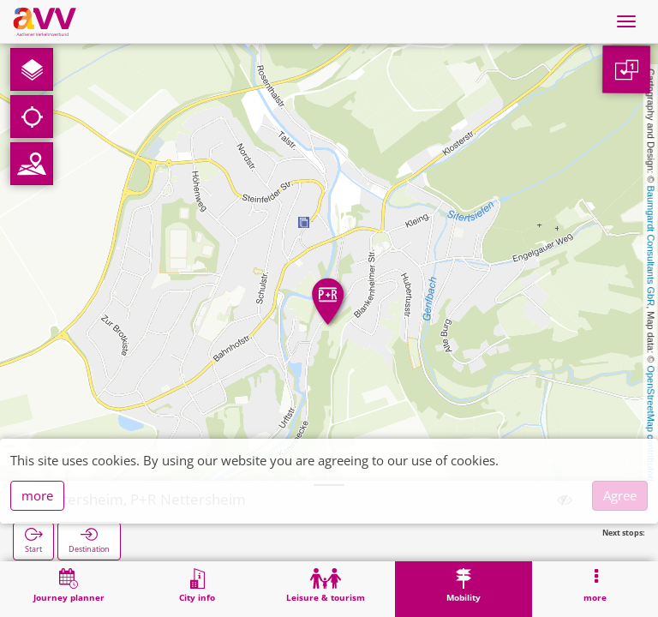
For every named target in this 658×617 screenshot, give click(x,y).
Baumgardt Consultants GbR (651, 246)
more (37, 495)
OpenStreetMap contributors (651, 424)
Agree (620, 495)
